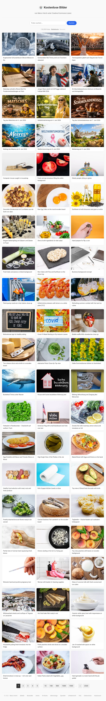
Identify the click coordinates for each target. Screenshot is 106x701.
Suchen (71, 23)
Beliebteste (55, 29)
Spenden (63, 695)
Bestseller (30, 695)
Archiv (37, 695)
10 (45, 686)
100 (51, 686)
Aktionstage (54, 695)
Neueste (62, 29)
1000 (64, 686)
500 (57, 686)
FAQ (80, 695)
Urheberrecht (72, 695)
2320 (86, 686)
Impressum (97, 695)
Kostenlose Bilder (53, 7)
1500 (71, 686)
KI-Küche (45, 695)
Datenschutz (87, 695)
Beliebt (22, 695)
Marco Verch (13, 695)
